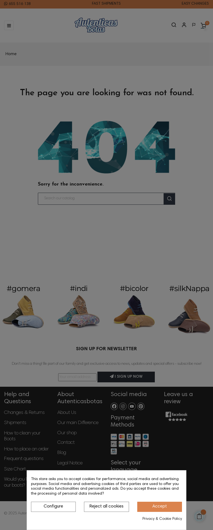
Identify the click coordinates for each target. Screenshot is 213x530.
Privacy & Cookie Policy (162, 519)
